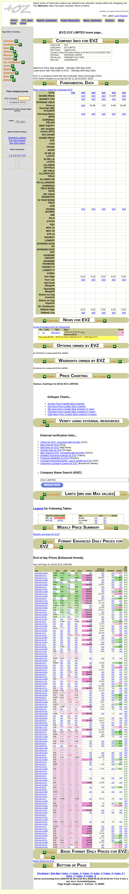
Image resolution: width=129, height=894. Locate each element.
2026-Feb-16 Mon (41, 730)
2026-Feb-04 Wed (41, 748)
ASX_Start (27, 20)
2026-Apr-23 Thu (41, 624)
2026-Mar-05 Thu (41, 700)
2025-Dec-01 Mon (41, 847)
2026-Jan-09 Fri (40, 787)
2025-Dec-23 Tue (41, 810)
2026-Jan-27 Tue (41, 762)
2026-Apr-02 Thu (41, 654)
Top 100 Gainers (17, 140)
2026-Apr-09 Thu (41, 647)
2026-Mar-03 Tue (41, 704)
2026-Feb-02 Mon (41, 753)
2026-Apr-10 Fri (40, 644)
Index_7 (70, 876)
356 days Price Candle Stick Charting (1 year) (71, 409)
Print (13, 23)
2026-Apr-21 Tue (41, 628)
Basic (6, 76)
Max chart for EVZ (49, 444)
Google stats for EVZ (51, 450)
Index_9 (91, 876)
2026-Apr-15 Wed (41, 637)
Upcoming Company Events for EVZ (59, 463)
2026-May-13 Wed (41, 591)
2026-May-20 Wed (41, 580)
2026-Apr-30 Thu (41, 612)
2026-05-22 (55, 333)
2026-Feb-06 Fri (40, 743)
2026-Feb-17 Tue (41, 727)
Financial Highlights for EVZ (54, 458)
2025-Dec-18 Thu (41, 817)
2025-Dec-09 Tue (41, 833)
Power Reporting (70, 20)
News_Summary (92, 20)
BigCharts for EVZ (49, 447)
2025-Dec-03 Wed (41, 842)
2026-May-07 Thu (41, 601)
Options (7, 51)
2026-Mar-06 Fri (40, 697)
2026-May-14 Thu (41, 589)
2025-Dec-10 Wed (41, 831)
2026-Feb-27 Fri (40, 709)
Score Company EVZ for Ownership (51, 327)
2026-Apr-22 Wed (41, 626)
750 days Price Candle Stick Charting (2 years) (71, 411)
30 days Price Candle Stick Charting (66, 403)
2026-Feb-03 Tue (41, 750)
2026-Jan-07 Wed (41, 792)
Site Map (55, 873)
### (73, 92)
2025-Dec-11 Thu (41, 829)
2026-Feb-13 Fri (40, 732)
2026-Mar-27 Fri (40, 663)
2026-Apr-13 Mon (41, 642)
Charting (8, 58)
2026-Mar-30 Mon (41, 660)
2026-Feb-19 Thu (41, 723)
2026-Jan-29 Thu (41, 757)
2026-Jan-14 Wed (41, 780)
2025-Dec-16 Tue (41, 822)
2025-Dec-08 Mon (41, 835)
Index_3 (87, 873)
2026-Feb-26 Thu (41, 711)
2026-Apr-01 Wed (41, 656)
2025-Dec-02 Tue (41, 845)
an (44, 333)
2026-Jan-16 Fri (40, 776)
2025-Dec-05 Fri (40, 838)
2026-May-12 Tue (41, 594)
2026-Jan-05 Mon (41, 796)
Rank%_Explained (47, 20)
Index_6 (119, 873)
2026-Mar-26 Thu (41, 665)
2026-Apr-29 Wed (41, 614)
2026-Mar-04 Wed (41, 702)
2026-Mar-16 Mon (41, 683)
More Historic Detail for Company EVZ (52, 89)
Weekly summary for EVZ (46, 534)
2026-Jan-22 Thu (41, 766)
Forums (109, 20)
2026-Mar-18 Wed (41, 679)
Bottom (7, 79)
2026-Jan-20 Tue (41, 771)
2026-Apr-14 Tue (41, 640)
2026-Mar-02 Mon (41, 707)
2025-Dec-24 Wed (41, 808)
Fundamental (10, 44)
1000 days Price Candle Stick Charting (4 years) (72, 414)
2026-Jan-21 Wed (41, 769)
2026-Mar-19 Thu (41, 677)
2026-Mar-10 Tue (41, 693)
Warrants (8, 55)
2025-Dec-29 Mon (41, 806)
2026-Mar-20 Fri (40, 674)
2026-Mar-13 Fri (40, 686)
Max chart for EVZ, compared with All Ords (62, 452)
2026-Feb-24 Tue (41, 716)
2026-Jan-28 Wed (41, 759)
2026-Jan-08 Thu (41, 789)
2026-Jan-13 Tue (41, 782)
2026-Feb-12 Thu (41, 734)
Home (14, 20)
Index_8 (81, 876)
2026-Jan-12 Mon (41, 785)
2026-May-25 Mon (41, 573)
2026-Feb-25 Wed (41, 713)
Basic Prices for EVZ (43, 861)
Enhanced (8, 72)
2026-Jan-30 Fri (40, 755)
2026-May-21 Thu (41, 578)
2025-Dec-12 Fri (40, 826)
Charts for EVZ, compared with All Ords (60, 442)
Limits (6, 65)
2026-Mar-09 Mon (41, 695)
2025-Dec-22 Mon (41, 812)
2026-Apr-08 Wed (41, 649)
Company (8, 40)
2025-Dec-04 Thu (41, 840)
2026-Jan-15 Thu (41, 778)
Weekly (7, 69)
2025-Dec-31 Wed (41, 801)
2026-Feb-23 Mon (41, 718)
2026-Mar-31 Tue (41, 658)
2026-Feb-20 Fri (40, 720)
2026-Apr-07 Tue (41, 651)
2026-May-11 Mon (41, 596)
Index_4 (98, 873)
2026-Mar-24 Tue (41, 670)
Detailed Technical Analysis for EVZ (58, 455)
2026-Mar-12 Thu (41, 688)
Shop (121, 20)
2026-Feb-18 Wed (41, 725)
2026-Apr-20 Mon (41, 631)
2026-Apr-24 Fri (40, 621)
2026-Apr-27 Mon (41, 619)
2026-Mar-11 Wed (41, 690)
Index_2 (77, 873)
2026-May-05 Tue (41, 605)
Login (117, 16)
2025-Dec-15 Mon (41, 824)
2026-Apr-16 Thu (41, 635)
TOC (49, 41)
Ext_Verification (12, 62)
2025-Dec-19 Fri (40, 815)
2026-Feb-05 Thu (41, 746)
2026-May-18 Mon (41, 584)
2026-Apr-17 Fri (40, 633)
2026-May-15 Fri (40, 587)
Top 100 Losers (17, 143)
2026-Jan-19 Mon (41, 773)
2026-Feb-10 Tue (41, 739)
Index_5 (108, 873)
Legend (38, 508)
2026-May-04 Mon (41, 608)
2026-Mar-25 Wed (41, 667)
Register (123, 16)
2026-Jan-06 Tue (41, 794)
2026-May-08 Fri (40, 598)
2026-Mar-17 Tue (41, 681)
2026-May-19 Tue (41, 582)
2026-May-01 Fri (40, 610)
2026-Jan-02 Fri (40, 799)
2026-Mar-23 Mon (41, 672)
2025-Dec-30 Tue (41, 803)
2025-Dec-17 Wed (41, 819)
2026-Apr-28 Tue (41, 617)
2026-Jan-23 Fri (40, 764)
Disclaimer (43, 873)
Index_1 (66, 873)
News (6, 48)
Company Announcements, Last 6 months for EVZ (66, 460)
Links (23, 23)
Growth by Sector (17, 137)
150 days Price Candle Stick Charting (67, 406)
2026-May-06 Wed (41, 603)
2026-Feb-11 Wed (41, 736)
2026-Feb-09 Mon (41, 741)
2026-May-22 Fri (40, 575)
